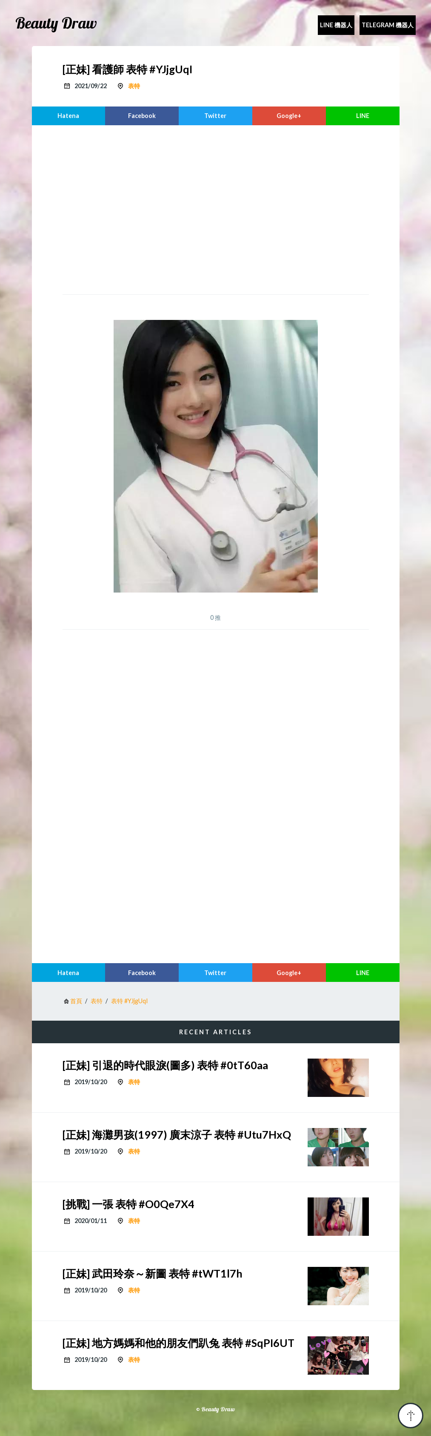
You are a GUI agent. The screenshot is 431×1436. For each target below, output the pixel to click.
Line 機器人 (336, 25)
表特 (134, 85)
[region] (216, 209)
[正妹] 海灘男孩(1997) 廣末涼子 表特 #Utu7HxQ (177, 1134)
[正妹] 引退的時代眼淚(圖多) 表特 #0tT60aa (165, 1065)
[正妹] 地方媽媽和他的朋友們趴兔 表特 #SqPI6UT (178, 1342)
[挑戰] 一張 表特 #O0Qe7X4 (128, 1203)
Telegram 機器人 (388, 25)
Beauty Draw (56, 23)
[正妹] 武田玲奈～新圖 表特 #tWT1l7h (153, 1273)
